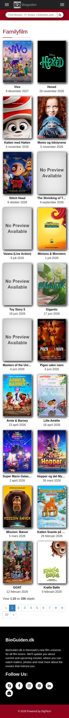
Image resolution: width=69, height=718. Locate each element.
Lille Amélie (52, 420)
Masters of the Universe (17, 365)
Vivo (17, 86)
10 (6, 614)
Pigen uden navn (51, 365)
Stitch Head (17, 198)
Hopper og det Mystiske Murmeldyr (51, 476)
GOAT (17, 587)
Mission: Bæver (17, 532)
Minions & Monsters (52, 253)
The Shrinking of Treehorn (51, 198)
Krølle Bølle (52, 587)
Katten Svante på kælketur (51, 532)
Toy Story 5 (17, 309)
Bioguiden (25, 5)
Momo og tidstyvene (52, 142)
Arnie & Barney (17, 420)
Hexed (51, 86)
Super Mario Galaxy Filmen (17, 476)
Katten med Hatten (17, 142)
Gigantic (52, 309)
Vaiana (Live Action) (17, 253)
